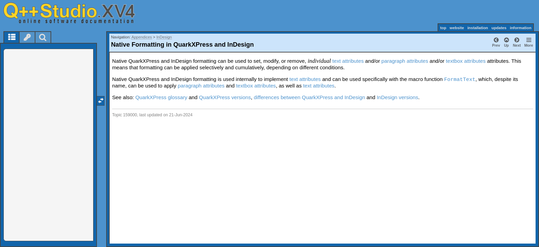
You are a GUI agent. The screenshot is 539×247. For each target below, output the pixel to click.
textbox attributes (466, 61)
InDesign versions (397, 97)
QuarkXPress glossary (161, 97)
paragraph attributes (405, 61)
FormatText (459, 80)
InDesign (164, 37)
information (520, 28)
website (457, 28)
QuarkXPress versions (225, 97)
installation (478, 28)
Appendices (141, 37)
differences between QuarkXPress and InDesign (309, 97)
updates (499, 28)
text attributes (348, 61)
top (443, 28)
